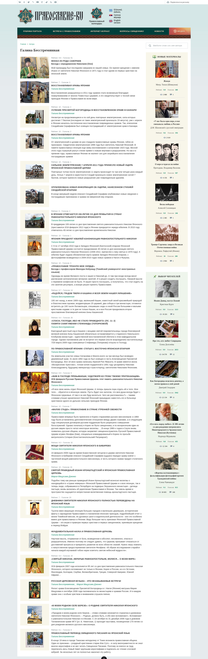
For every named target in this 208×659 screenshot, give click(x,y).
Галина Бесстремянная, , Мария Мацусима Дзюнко (76, 584)
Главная (23, 44)
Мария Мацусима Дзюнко (63, 476)
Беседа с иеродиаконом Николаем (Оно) (72, 64)
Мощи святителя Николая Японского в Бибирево (81, 446)
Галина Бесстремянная (62, 89)
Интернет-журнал (100, 31)
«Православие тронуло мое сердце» (73, 266)
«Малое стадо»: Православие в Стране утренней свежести (86, 409)
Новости (159, 31)
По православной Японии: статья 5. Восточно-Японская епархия (90, 348)
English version (114, 21)
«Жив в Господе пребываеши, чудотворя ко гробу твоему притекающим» (95, 376)
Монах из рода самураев (66, 61)
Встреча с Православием (66, 31)
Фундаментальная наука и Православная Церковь (81, 531)
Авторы (31, 44)
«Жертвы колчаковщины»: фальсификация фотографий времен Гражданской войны (167, 476)
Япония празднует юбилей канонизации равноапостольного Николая (93, 239)
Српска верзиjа (115, 16)
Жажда (167, 81)
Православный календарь (96, 17)
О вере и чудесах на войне (167, 164)
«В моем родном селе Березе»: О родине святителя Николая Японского (94, 605)
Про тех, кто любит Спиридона (167, 341)
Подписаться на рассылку (179, 2)
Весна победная (167, 204)
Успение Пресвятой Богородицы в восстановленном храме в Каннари (93, 110)
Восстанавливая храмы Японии (70, 85)
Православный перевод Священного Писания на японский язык (90, 633)
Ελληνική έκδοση (115, 11)
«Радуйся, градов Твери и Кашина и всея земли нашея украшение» (91, 293)
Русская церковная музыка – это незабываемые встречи (86, 581)
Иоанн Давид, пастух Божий (167, 301)
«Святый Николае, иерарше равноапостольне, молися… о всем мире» (93, 559)
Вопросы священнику (132, 31)
